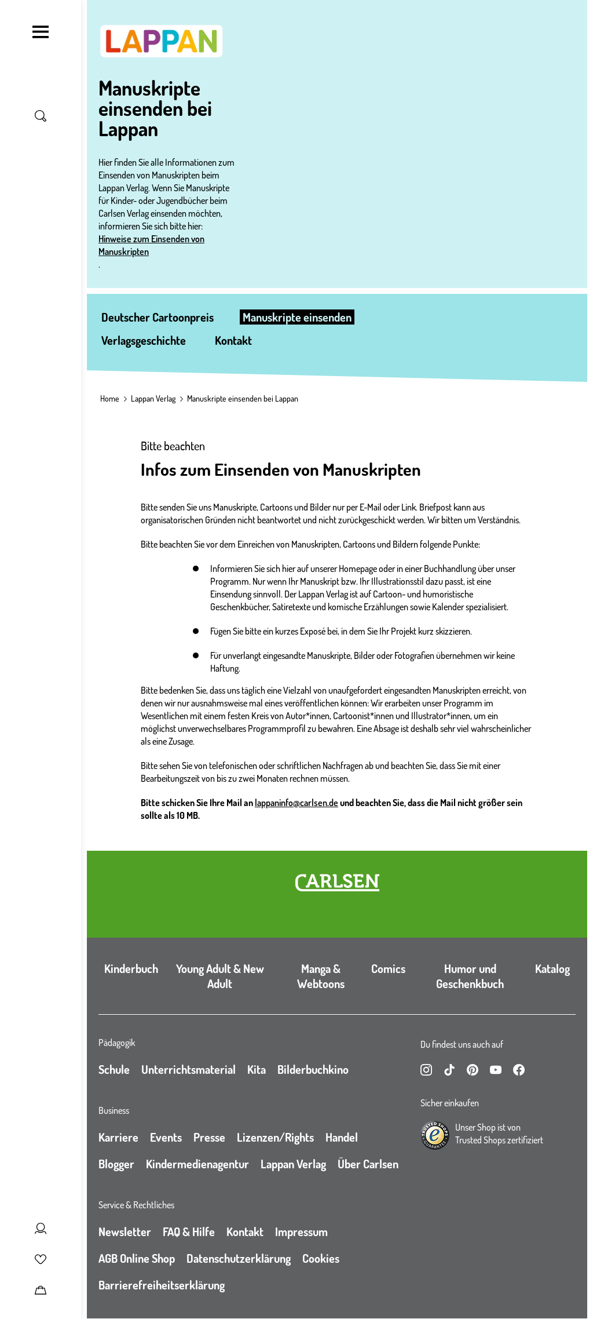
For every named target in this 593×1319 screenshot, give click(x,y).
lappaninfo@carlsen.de (296, 802)
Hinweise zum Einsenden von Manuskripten (151, 245)
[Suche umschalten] (40, 115)
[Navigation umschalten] (40, 31)
